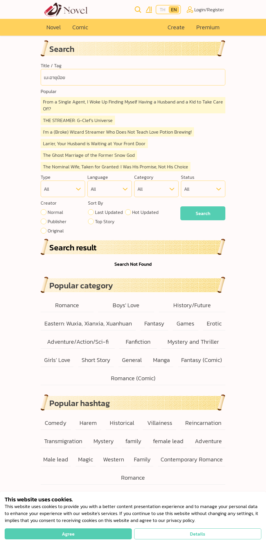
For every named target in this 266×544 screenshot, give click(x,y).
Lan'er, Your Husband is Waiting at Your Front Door (94, 143)
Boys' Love (126, 305)
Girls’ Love (57, 360)
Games (185, 323)
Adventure (208, 441)
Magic (85, 459)
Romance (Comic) (133, 378)
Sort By (95, 202)
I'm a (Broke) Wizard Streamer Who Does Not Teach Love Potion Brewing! (117, 131)
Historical (122, 423)
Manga (161, 360)
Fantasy (154, 323)
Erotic (214, 323)
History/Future (192, 305)
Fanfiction (138, 341)
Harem (88, 423)
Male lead (55, 459)
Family (142, 459)
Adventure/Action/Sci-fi (78, 341)
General (132, 360)
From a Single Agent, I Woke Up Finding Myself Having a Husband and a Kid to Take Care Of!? (133, 105)
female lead (168, 441)
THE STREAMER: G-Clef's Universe (78, 120)
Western (113, 459)
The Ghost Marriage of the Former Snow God (89, 155)
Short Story (96, 360)
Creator (49, 202)
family (133, 441)
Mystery (104, 441)
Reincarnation (203, 423)
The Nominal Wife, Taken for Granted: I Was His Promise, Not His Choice (115, 166)
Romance (67, 305)
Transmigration (63, 441)
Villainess (159, 423)
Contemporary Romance (192, 459)
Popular (49, 91)
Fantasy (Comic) (201, 360)
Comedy (55, 423)
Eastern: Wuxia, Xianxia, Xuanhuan (88, 323)
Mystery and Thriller (193, 341)
